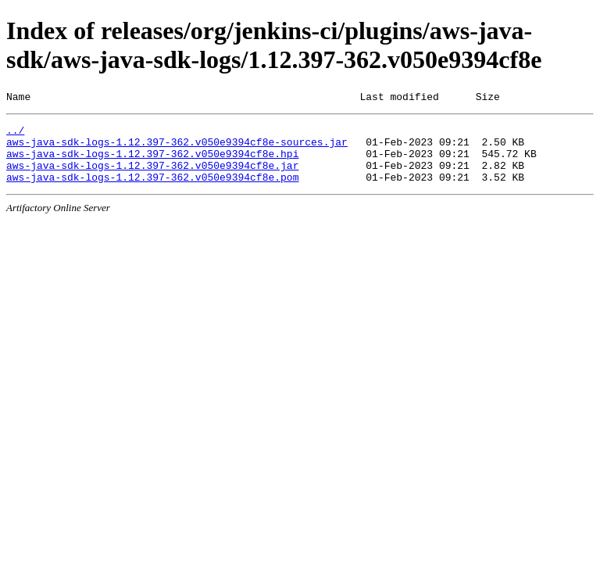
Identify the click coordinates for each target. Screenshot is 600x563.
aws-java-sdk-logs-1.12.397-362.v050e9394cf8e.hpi (152, 163)
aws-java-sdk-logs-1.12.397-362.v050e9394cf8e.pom (152, 191)
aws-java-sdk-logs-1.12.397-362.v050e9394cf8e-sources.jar (177, 149)
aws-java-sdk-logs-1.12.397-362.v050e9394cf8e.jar (152, 177)
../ (15, 134)
